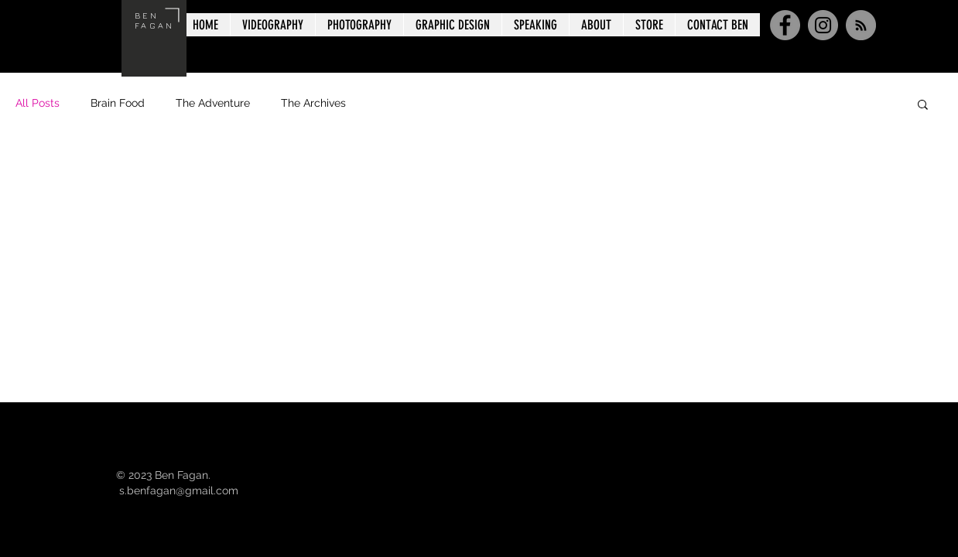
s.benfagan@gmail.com (178, 490)
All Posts (37, 103)
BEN (147, 15)
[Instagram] (823, 25)
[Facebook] (785, 25)
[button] (922, 105)
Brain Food (118, 103)
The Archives (313, 103)
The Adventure (213, 103)
